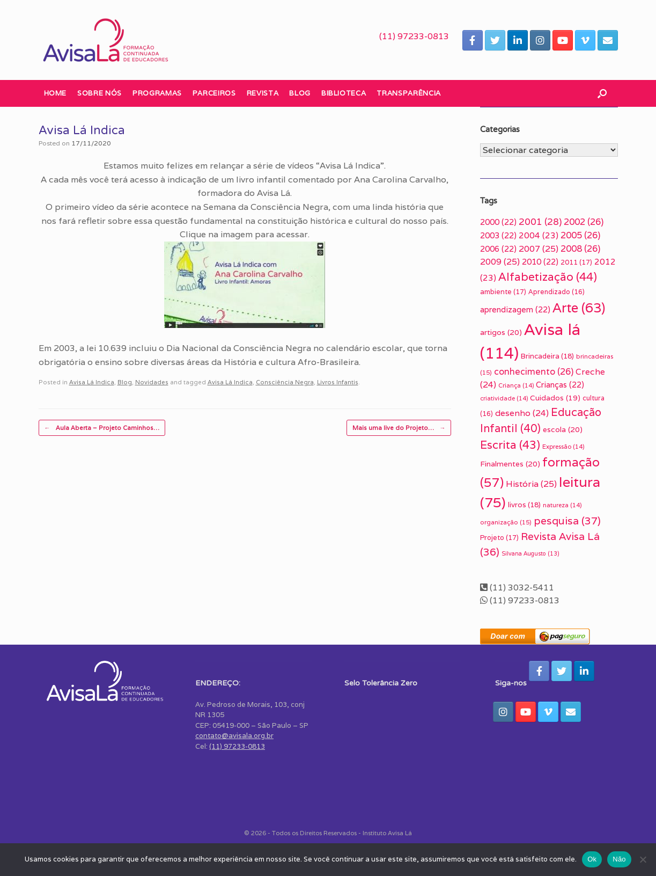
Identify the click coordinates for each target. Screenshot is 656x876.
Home (55, 93)
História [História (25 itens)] (531, 484)
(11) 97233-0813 (414, 36)
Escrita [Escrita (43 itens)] (510, 444)
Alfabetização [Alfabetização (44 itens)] (547, 276)
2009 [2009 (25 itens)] (500, 261)
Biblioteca (343, 93)
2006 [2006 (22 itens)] (498, 249)
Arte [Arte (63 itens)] (578, 307)
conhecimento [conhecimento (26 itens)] (533, 371)
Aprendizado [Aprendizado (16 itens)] (556, 292)
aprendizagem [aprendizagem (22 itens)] (515, 309)
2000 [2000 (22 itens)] (498, 222)
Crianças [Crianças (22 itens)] (560, 384)
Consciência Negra (285, 382)
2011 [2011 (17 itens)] (576, 262)
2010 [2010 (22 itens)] (540, 262)
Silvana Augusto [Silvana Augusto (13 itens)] (530, 553)
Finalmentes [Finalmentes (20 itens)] (510, 464)
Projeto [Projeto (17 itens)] (499, 537)
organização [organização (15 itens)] (506, 522)
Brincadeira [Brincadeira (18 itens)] (547, 356)
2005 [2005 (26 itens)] (580, 235)
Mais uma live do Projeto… (398, 428)
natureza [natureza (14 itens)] (562, 505)
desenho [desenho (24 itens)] (522, 413)
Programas (157, 93)
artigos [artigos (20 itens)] (501, 332)
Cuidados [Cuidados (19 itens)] (555, 398)
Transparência (408, 93)
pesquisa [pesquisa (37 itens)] (567, 521)
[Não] (642, 859)
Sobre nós (99, 93)
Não (619, 859)
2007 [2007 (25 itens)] (538, 248)
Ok (591, 859)
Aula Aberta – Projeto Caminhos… (102, 428)
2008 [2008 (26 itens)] (580, 248)
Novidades (151, 382)
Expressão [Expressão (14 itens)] (563, 446)
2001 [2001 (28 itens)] (540, 222)
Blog (300, 93)
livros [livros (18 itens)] (524, 504)
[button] (602, 93)
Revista (263, 93)
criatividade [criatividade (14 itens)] (504, 398)
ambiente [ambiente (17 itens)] (503, 291)
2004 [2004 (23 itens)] (538, 235)
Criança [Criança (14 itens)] (516, 385)
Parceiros (214, 93)
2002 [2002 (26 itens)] (583, 222)
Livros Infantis (337, 382)
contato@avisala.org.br (234, 735)
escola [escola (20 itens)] (563, 429)
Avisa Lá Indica (91, 382)
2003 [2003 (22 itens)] (498, 235)
